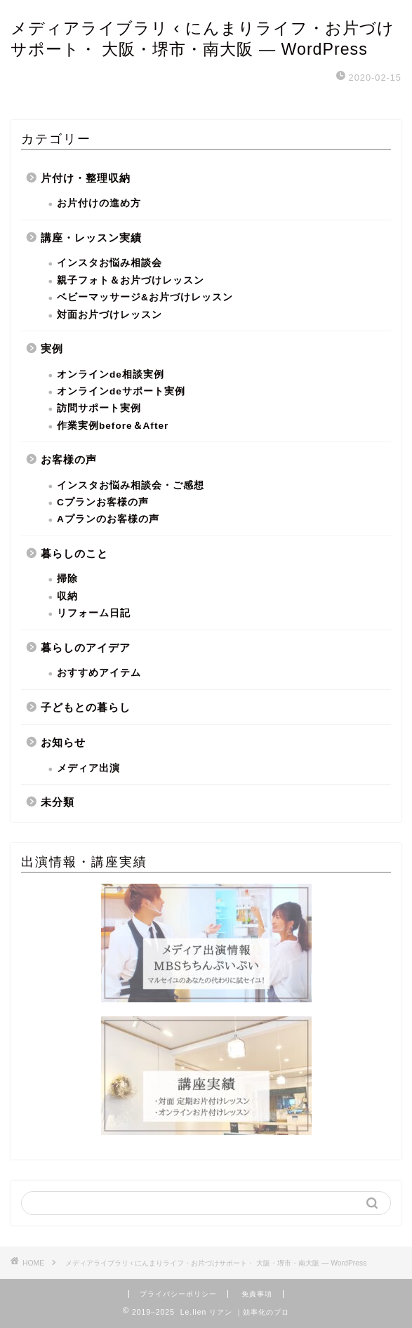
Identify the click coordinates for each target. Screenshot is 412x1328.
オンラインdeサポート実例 (121, 391)
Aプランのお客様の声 (108, 519)
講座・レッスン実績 (91, 238)
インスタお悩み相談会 (109, 263)
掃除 (67, 578)
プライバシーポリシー (178, 1294)
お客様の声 (69, 459)
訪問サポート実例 (99, 408)
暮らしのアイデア (86, 647)
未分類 (57, 802)
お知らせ (63, 742)
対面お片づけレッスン (109, 315)
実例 (52, 348)
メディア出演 (88, 768)
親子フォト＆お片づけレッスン (130, 280)
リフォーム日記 (94, 613)
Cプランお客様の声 (103, 502)
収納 (67, 596)
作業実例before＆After (112, 425)
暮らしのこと (74, 553)
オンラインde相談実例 (110, 374)
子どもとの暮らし (86, 707)
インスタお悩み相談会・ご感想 (130, 485)
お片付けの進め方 (99, 203)
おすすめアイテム (99, 673)
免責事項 (256, 1294)
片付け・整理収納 (86, 178)
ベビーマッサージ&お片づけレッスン (145, 297)
